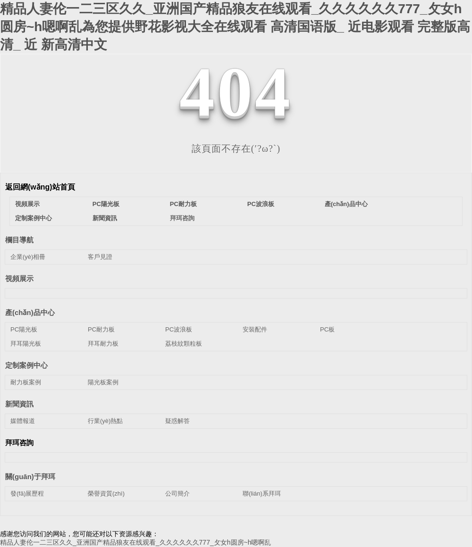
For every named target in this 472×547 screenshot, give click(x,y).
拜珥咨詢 (182, 218)
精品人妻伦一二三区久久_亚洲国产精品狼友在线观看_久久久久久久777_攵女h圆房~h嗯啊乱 (135, 542)
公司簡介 (177, 493)
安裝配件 (255, 329)
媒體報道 (22, 420)
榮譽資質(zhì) (106, 493)
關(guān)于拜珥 (30, 476)
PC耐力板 (183, 203)
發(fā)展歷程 (27, 493)
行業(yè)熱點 (105, 420)
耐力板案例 (25, 382)
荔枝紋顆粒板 (183, 343)
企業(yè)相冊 (27, 256)
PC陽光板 (106, 203)
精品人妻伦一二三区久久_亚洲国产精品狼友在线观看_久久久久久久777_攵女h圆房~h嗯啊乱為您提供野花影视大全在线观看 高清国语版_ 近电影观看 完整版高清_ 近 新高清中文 (235, 26)
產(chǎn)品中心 (346, 203)
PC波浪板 (260, 203)
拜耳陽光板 (25, 343)
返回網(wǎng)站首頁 (40, 187)
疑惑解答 (177, 420)
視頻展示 (27, 203)
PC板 (327, 329)
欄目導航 (19, 240)
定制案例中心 (33, 218)
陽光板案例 (103, 382)
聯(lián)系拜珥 (262, 493)
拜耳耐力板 (103, 343)
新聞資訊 (105, 218)
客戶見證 (100, 256)
